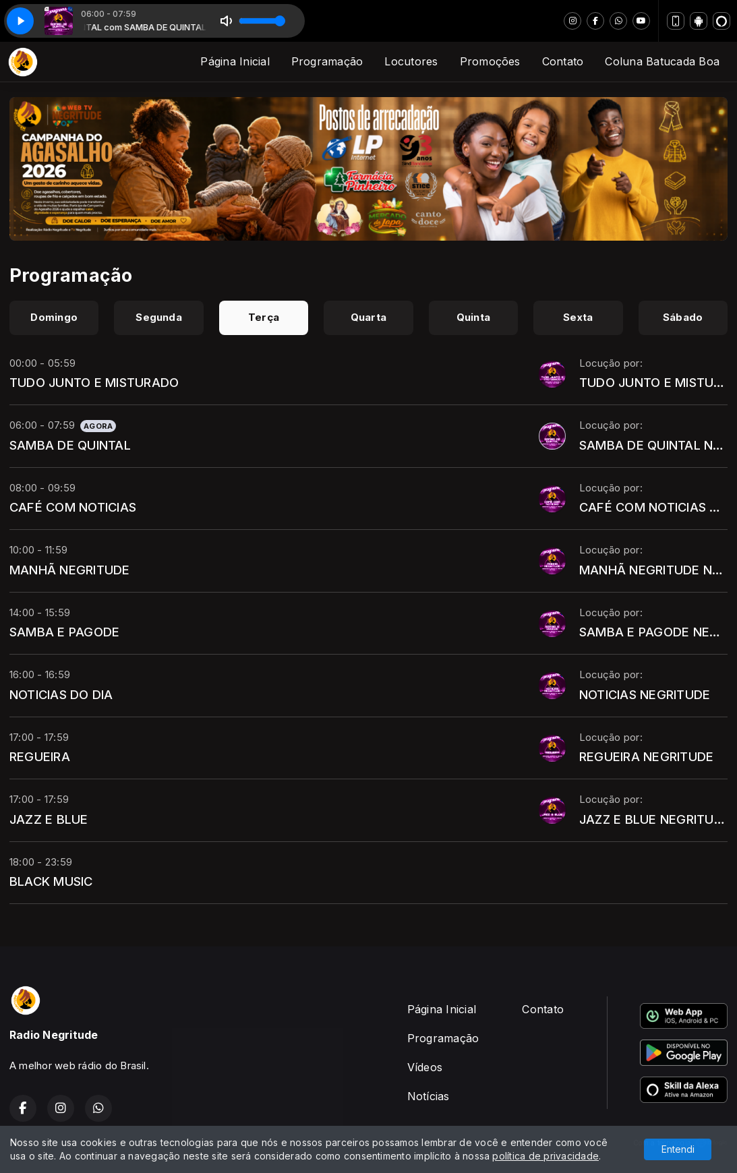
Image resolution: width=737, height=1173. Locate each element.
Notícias (428, 1096)
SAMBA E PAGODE (64, 631)
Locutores (411, 61)
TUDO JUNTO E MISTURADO (94, 382)
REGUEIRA (39, 756)
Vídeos (424, 1067)
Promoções (490, 61)
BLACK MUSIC (51, 881)
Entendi (678, 1149)
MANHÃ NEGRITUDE (69, 569)
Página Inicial (234, 61)
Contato (563, 61)
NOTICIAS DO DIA (61, 694)
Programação (327, 61)
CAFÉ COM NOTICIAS (72, 507)
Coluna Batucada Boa (662, 61)
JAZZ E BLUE (48, 819)
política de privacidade (545, 1156)
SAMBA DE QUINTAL (70, 445)
